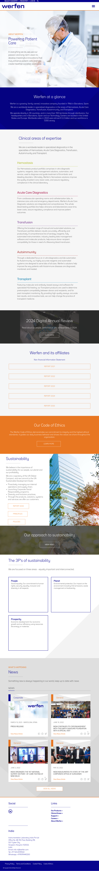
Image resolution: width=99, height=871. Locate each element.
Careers (54, 818)
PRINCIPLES (17, 514)
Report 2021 (49, 366)
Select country (11, 1)
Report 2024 (49, 396)
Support (54, 816)
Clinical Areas (56, 813)
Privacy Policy (9, 864)
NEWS (11, 688)
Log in (32, 1)
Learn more (49, 444)
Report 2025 (49, 406)
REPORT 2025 (18, 506)
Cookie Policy (37, 864)
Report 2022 (49, 376)
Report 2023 (49, 386)
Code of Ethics (48, 864)
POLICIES (16, 522)
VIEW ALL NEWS (49, 789)
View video (49, 544)
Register (24, 1)
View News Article (17, 734)
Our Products (56, 811)
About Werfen (56, 821)
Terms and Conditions (23, 864)
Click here (49, 335)
